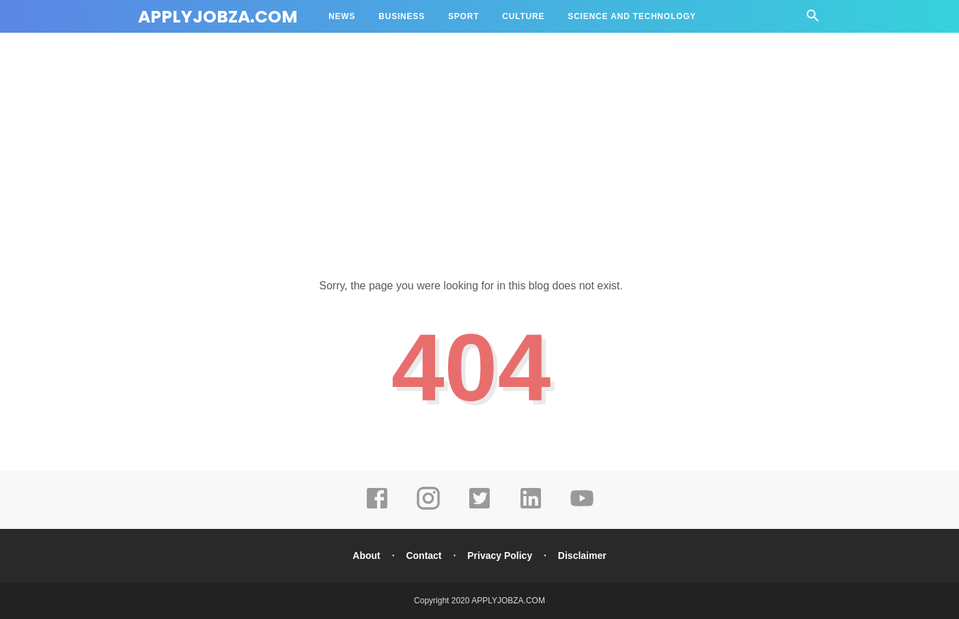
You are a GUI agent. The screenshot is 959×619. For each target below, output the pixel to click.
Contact (423, 555)
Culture (523, 16)
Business (401, 16)
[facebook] (377, 508)
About (366, 555)
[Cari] (813, 19)
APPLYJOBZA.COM (218, 17)
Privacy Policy (499, 555)
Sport (463, 16)
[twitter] (479, 508)
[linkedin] (530, 508)
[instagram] (428, 508)
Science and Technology (632, 16)
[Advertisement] (479, 143)
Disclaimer (582, 555)
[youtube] (582, 508)
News (342, 16)
